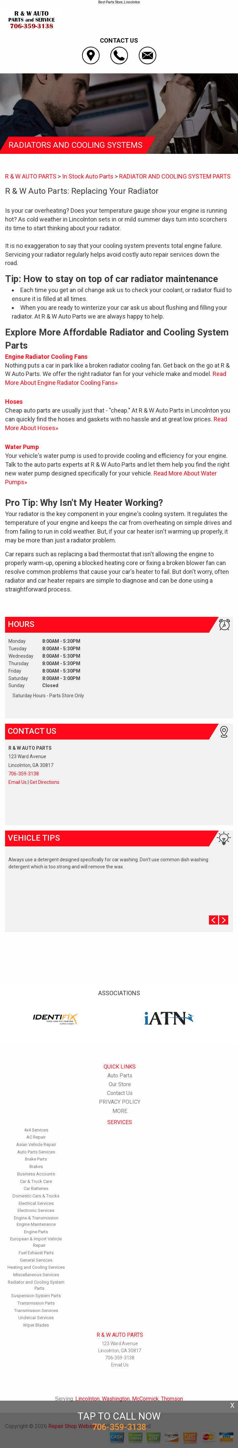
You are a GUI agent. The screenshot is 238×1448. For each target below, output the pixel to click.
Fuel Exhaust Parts (36, 1252)
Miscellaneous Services (36, 1274)
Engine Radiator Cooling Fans (46, 356)
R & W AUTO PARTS (30, 176)
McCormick (145, 1399)
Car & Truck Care (36, 1181)
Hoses (14, 401)
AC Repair (36, 1137)
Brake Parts (36, 1159)
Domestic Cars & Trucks (35, 1195)
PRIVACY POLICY (119, 1102)
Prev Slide (213, 920)
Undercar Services (36, 1317)
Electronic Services (36, 1210)
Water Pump (22, 446)
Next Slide (223, 920)
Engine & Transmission (36, 1217)
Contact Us (120, 1093)
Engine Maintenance (36, 1224)
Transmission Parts (36, 1303)
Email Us (17, 782)
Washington (116, 1399)
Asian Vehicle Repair (36, 1144)
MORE (119, 1111)
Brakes (36, 1166)
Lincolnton (87, 1399)
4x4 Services (36, 1129)
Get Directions (44, 782)
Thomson (172, 1399)
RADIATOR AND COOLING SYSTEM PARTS (175, 176)
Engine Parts (36, 1231)
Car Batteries (36, 1188)
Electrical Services (36, 1203)
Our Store (120, 1084)
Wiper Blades (36, 1325)
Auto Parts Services (36, 1151)
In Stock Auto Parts (87, 176)
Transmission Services (36, 1310)
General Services (36, 1260)
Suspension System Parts (36, 1295)
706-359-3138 (23, 773)
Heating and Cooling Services (36, 1267)
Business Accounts (36, 1173)
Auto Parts (119, 1075)
